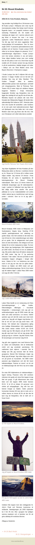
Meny (3, 2)
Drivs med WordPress (17, 541)
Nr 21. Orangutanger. (24, 534)
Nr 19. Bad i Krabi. (9, 531)
